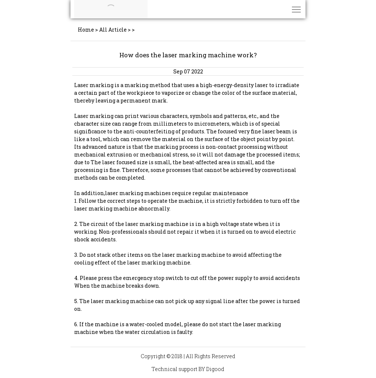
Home (86, 29)
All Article (113, 29)
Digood (215, 369)
